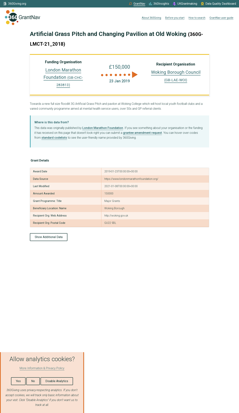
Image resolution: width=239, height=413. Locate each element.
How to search (197, 17)
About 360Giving (151, 17)
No (33, 381)
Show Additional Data (49, 237)
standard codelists (54, 137)
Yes (18, 381)
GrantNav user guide (221, 17)
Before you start (174, 17)
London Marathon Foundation (63, 77)
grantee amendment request (142, 133)
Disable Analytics (56, 381)
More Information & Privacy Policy (42, 368)
